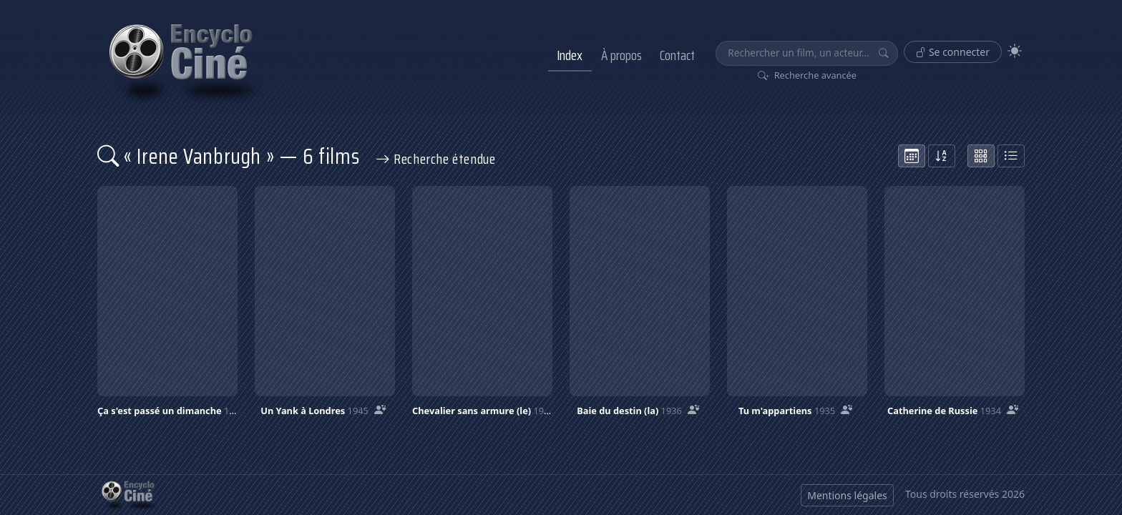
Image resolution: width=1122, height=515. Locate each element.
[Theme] (1015, 51)
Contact (677, 55)
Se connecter (953, 52)
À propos (621, 55)
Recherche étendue (436, 158)
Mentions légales (847, 495)
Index (569, 55)
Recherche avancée (807, 75)
